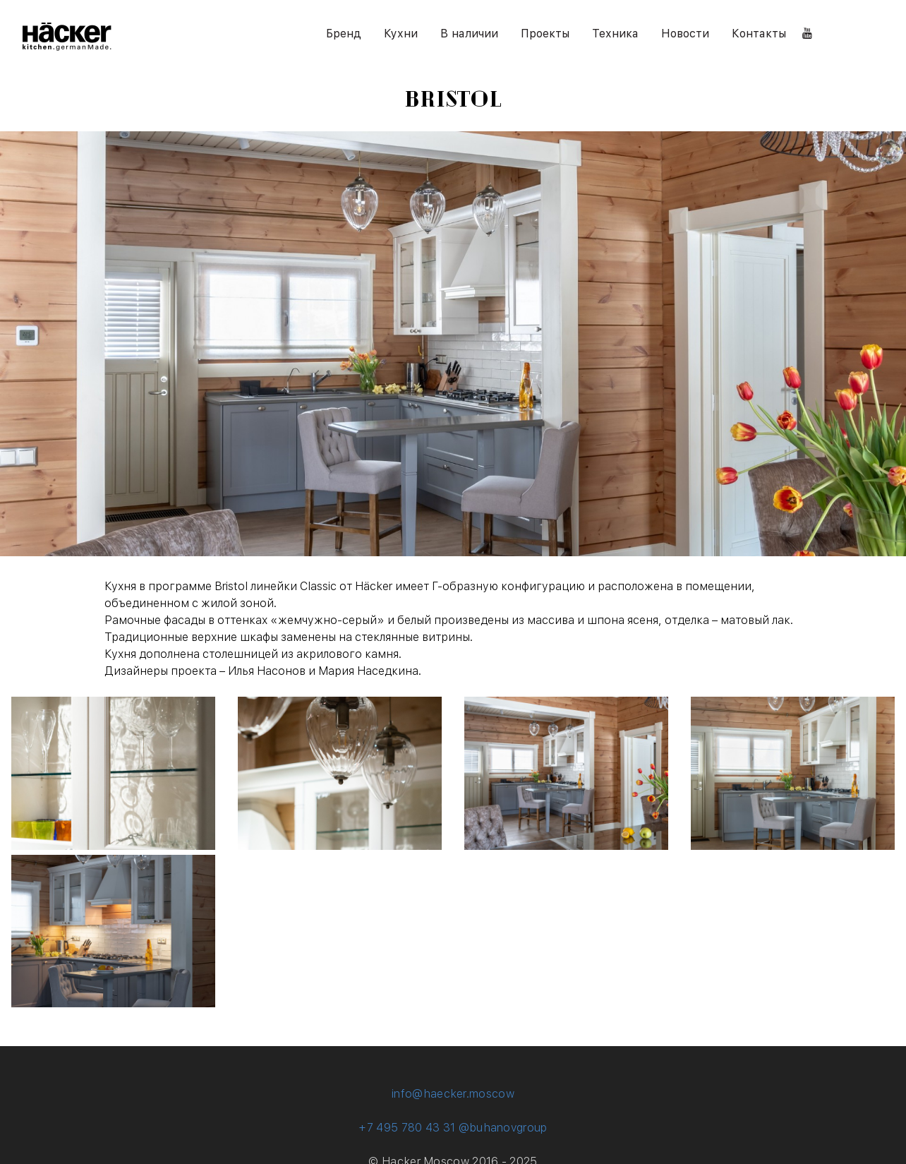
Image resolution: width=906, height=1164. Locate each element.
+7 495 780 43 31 (406, 1127)
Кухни (401, 33)
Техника (615, 33)
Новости (685, 33)
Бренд (343, 33)
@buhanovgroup (503, 1127)
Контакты (759, 33)
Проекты (545, 33)
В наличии (469, 33)
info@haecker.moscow (453, 1093)
